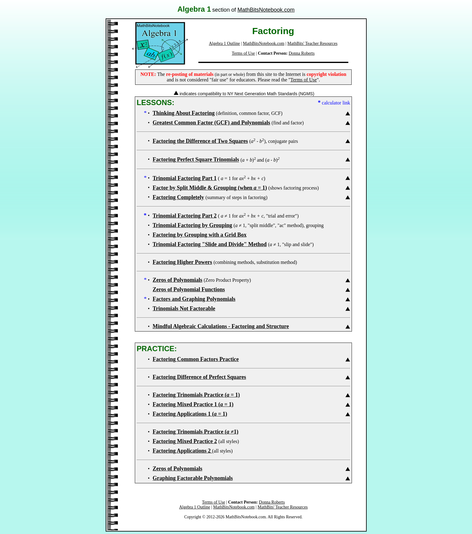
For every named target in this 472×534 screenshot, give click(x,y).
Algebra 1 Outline (224, 43)
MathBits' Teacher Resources (312, 43)
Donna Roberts (301, 53)
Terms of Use (243, 53)
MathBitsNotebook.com (266, 10)
